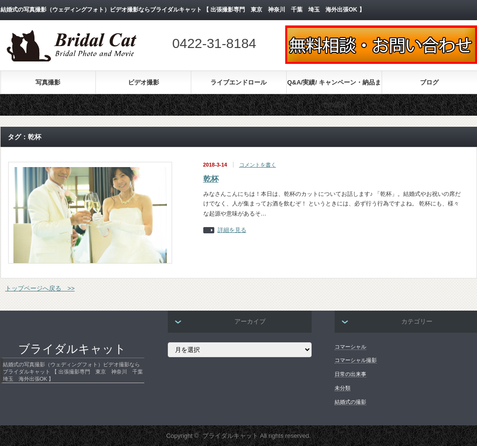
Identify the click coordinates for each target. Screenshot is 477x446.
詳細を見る (232, 230)
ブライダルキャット (72, 349)
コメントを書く (257, 165)
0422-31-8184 (214, 43)
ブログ (429, 82)
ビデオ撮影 (143, 82)
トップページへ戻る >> (40, 288)
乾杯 (211, 179)
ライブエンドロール (238, 82)
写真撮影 (47, 82)
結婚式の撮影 (350, 402)
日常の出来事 (350, 374)
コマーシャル (350, 347)
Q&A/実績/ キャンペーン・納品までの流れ (334, 86)
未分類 (342, 388)
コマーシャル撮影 (356, 360)
